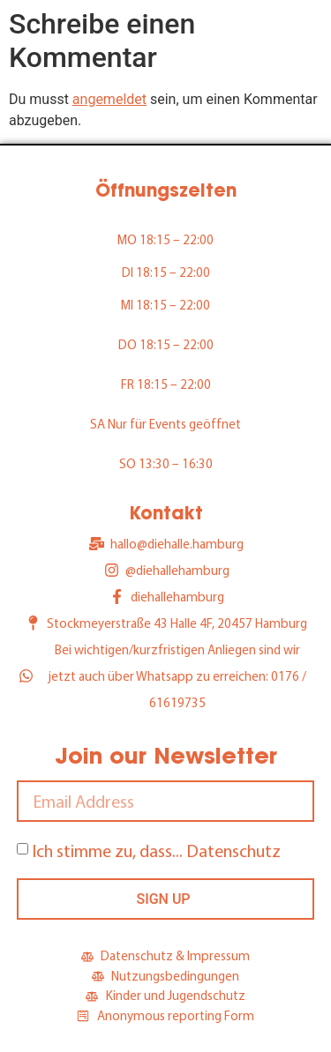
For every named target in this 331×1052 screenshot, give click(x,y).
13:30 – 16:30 (176, 463)
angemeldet (109, 99)
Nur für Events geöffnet (174, 423)
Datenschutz (233, 850)
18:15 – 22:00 (176, 239)
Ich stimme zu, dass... (156, 850)
